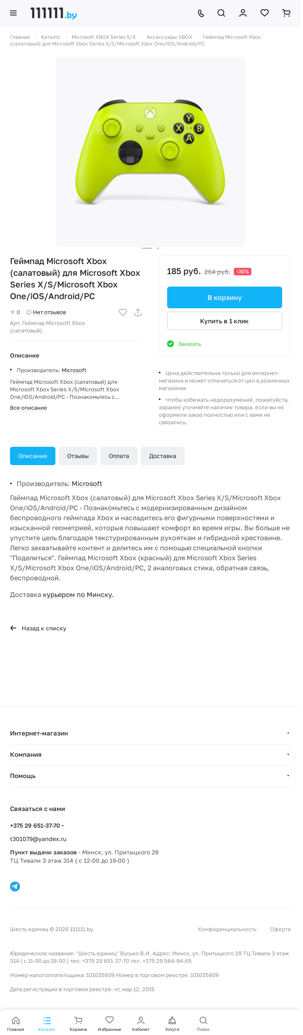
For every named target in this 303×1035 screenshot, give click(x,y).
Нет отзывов (46, 312)
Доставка (162, 455)
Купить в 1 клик (224, 321)
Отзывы (78, 455)
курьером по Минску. (78, 594)
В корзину (225, 297)
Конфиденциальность (227, 929)
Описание (32, 455)
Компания (26, 754)
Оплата (119, 455)
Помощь (22, 775)
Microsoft (74, 370)
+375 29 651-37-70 (35, 825)
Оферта (280, 929)
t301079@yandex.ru (38, 838)
